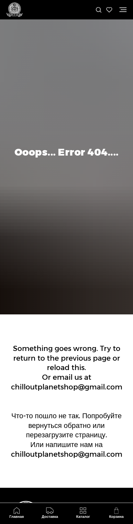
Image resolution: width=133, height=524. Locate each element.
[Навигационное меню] (123, 9)
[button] (98, 9)
